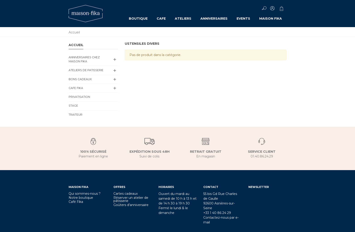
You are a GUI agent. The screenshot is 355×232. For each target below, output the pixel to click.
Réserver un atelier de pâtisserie (130, 199)
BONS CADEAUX (80, 79)
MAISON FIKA (270, 18)
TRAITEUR (75, 114)
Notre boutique (81, 198)
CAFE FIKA (76, 88)
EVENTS (243, 18)
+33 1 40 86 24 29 (217, 213)
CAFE (161, 18)
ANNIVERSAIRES (214, 18)
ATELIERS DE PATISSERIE (86, 70)
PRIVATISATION (79, 96)
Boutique (138, 18)
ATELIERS (183, 18)
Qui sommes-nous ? (85, 194)
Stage (73, 105)
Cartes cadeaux (125, 194)
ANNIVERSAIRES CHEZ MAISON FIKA (84, 59)
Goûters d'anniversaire (131, 205)
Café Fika (76, 202)
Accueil (76, 45)
